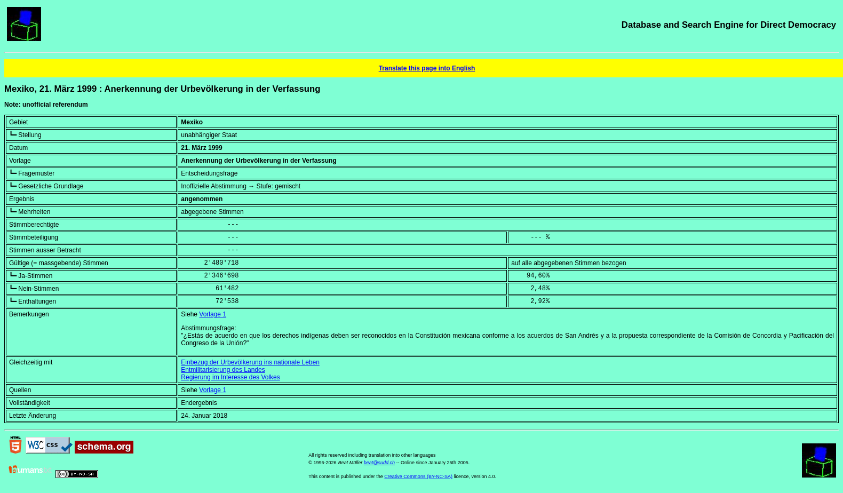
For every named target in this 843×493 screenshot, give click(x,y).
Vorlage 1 (212, 314)
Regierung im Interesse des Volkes (230, 377)
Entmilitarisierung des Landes (223, 369)
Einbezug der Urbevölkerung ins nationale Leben (250, 362)
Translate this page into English (427, 68)
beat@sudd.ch (379, 462)
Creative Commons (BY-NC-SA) (418, 476)
